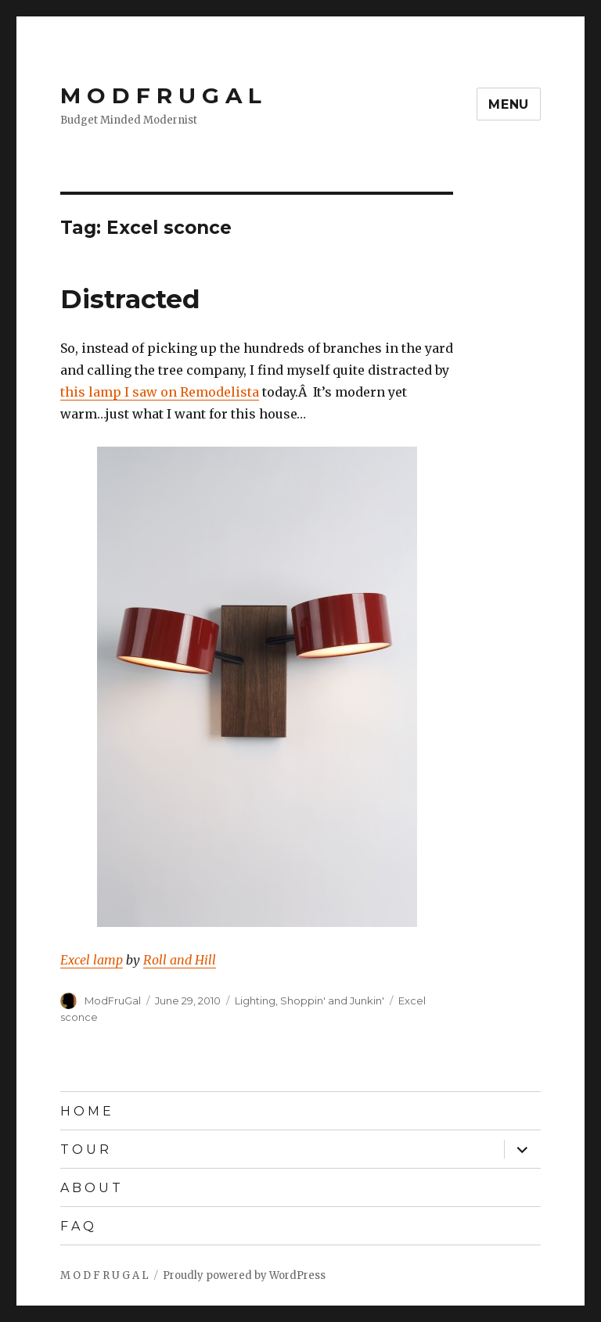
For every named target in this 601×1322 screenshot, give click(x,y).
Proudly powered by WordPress (244, 1275)
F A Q (77, 1226)
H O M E (85, 1111)
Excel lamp (91, 960)
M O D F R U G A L (160, 95)
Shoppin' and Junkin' (332, 1000)
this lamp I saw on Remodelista (159, 392)
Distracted (130, 298)
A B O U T (90, 1187)
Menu (508, 104)
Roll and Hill (179, 960)
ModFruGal (113, 1000)
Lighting (255, 1000)
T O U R (84, 1149)
